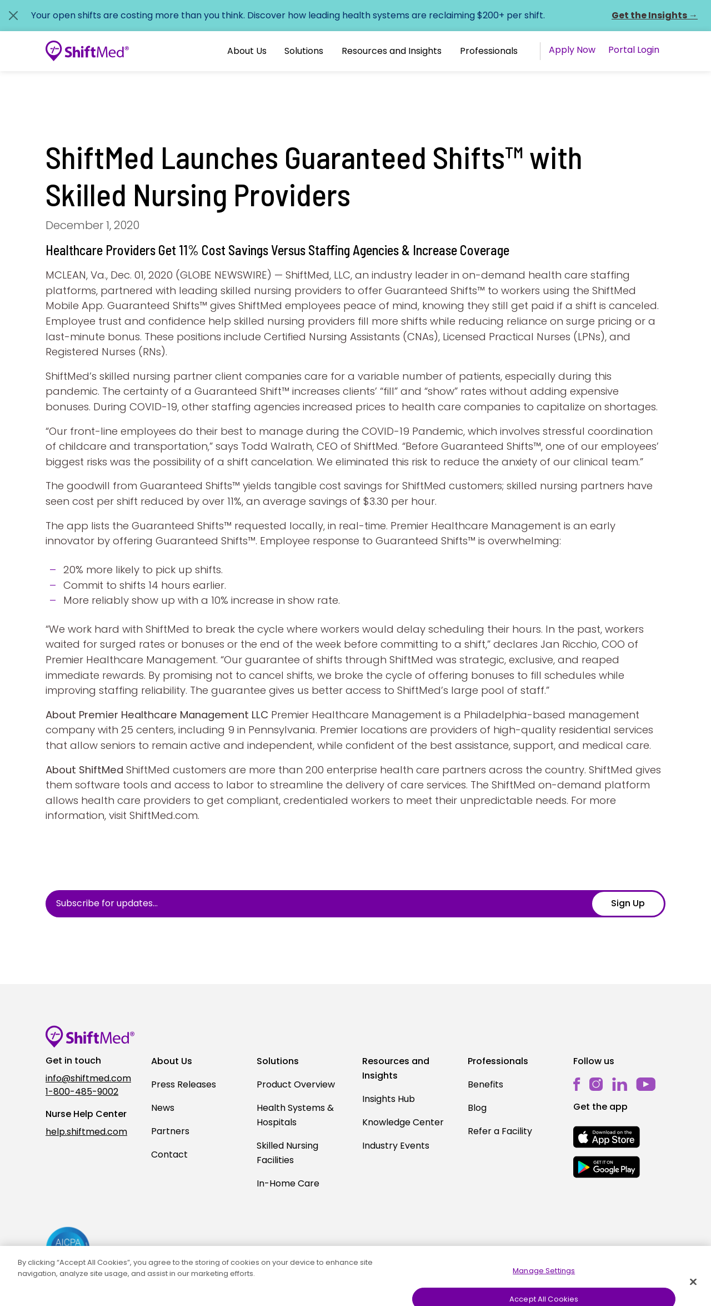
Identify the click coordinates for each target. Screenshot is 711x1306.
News (162, 1107)
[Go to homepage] (87, 51)
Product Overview (296, 1084)
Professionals (489, 50)
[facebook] (576, 1084)
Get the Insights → (655, 15)
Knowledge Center (403, 1122)
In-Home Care (288, 1183)
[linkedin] (619, 1084)
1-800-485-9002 (82, 1091)
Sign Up (628, 903)
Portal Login (633, 49)
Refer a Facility (500, 1131)
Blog (477, 1107)
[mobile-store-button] (606, 1137)
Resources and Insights (392, 50)
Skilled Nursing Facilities (287, 1152)
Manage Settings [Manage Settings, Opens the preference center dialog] (544, 1288)
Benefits (485, 1084)
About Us (247, 50)
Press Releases (183, 1084)
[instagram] (596, 1084)
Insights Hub (388, 1099)
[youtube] (645, 1083)
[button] (247, 51)
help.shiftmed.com (86, 1131)
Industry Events (395, 1145)
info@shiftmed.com (88, 1078)
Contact (169, 1154)
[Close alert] (13, 15)
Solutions (303, 50)
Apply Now (572, 49)
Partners (170, 1131)
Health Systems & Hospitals (295, 1115)
